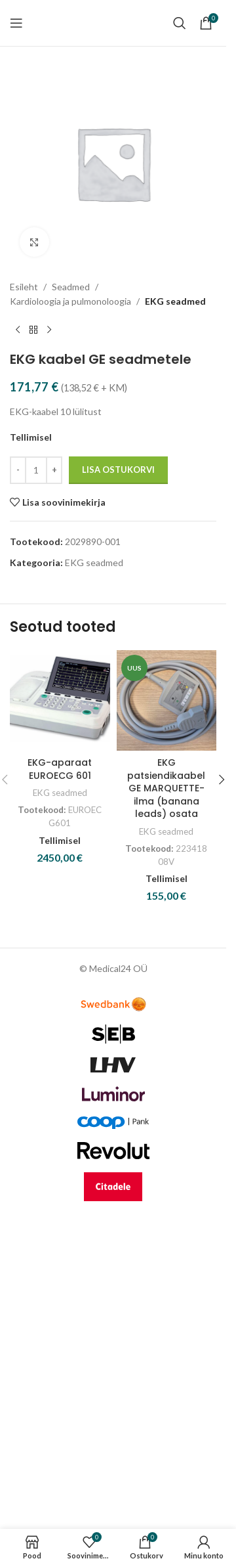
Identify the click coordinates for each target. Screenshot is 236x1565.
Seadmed (71, 286)
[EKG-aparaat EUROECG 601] (60, 700)
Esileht (24, 286)
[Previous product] (18, 330)
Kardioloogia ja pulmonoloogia (70, 301)
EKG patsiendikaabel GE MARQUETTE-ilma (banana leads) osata (166, 788)
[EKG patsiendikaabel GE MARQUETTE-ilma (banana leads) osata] (167, 700)
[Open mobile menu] (16, 23)
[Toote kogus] (36, 470)
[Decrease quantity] (18, 470)
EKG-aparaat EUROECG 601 (60, 769)
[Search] (180, 23)
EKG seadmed (175, 301)
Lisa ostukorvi (118, 469)
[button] (221, 779)
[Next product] (49, 330)
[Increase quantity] (54, 470)
